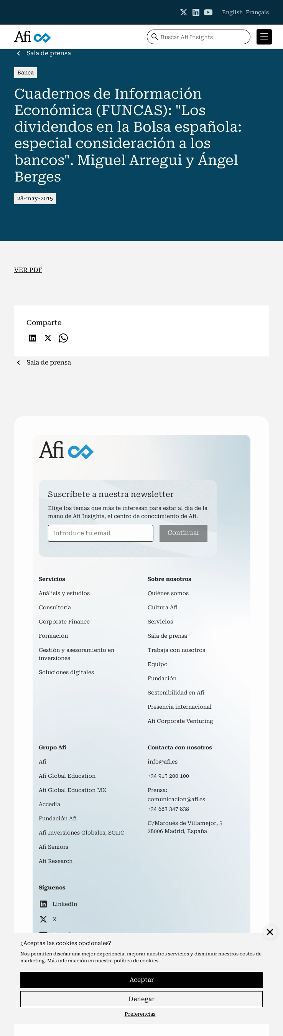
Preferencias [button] (140, 1014)
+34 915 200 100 (168, 776)
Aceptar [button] (142, 979)
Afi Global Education (67, 776)
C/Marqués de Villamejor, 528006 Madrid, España (185, 827)
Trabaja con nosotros (176, 650)
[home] (32, 37)
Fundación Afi (58, 818)
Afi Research (55, 861)
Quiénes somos (168, 593)
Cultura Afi (163, 607)
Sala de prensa (167, 636)
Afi (42, 762)
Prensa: (157, 790)
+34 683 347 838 (168, 809)
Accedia (49, 804)
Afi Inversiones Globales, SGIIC (82, 833)
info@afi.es (163, 762)
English (232, 12)
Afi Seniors (53, 847)
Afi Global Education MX (73, 790)
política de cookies (136, 960)
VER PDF (28, 270)
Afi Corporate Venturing (180, 721)
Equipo (158, 664)
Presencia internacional (180, 707)
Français (257, 12)
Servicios (160, 622)
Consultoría (55, 607)
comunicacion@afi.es (176, 799)
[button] (263, 37)
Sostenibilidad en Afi (176, 693)
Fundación (162, 678)
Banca (25, 72)
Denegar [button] (141, 999)
